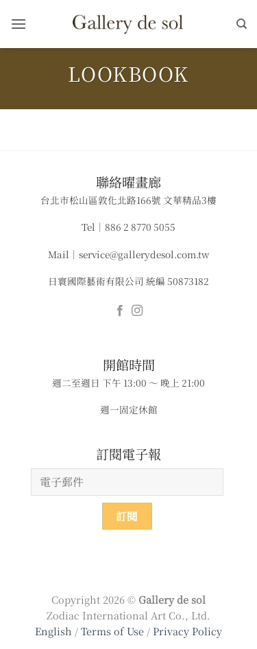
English (53, 631)
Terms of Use (114, 631)
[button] (18, 24)
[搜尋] (241, 24)
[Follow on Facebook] (119, 311)
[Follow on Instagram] (137, 311)
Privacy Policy (187, 631)
